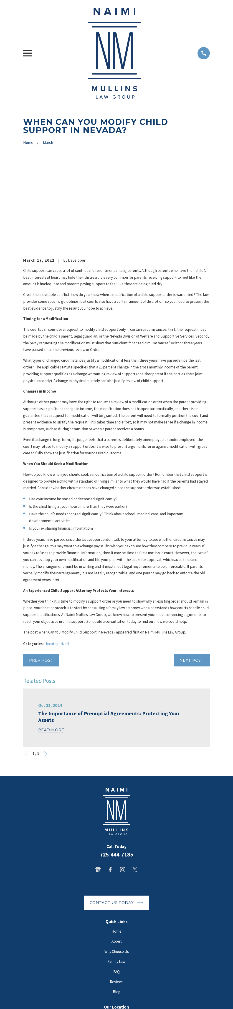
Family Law (116, 884)
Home (116, 853)
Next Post (192, 583)
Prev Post (41, 583)
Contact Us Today (116, 825)
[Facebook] (110, 792)
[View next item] (45, 676)
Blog (116, 914)
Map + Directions (116, 959)
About (116, 863)
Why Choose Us (116, 874)
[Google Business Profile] (98, 792)
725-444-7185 (116, 777)
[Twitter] (135, 792)
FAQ (116, 894)
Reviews (116, 904)
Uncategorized (56, 566)
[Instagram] (122, 792)
